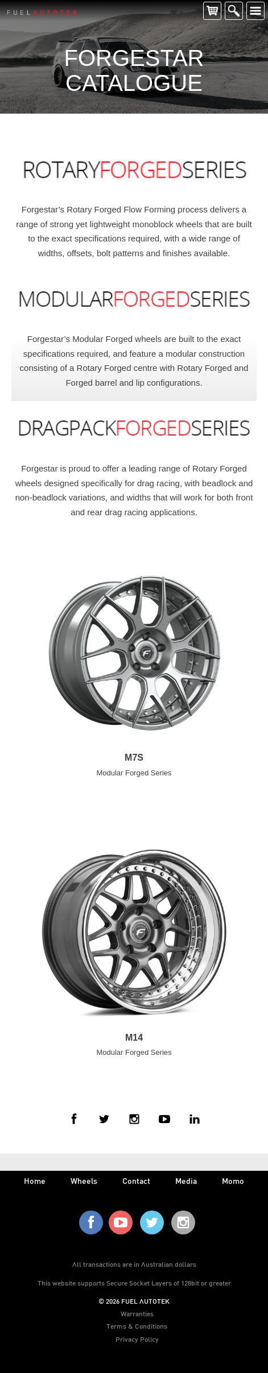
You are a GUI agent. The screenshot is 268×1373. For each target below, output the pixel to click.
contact (136, 1181)
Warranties (137, 1313)
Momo (233, 1181)
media (186, 1181)
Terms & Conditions (136, 1326)
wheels (84, 1181)
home (35, 1181)
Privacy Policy (137, 1339)
